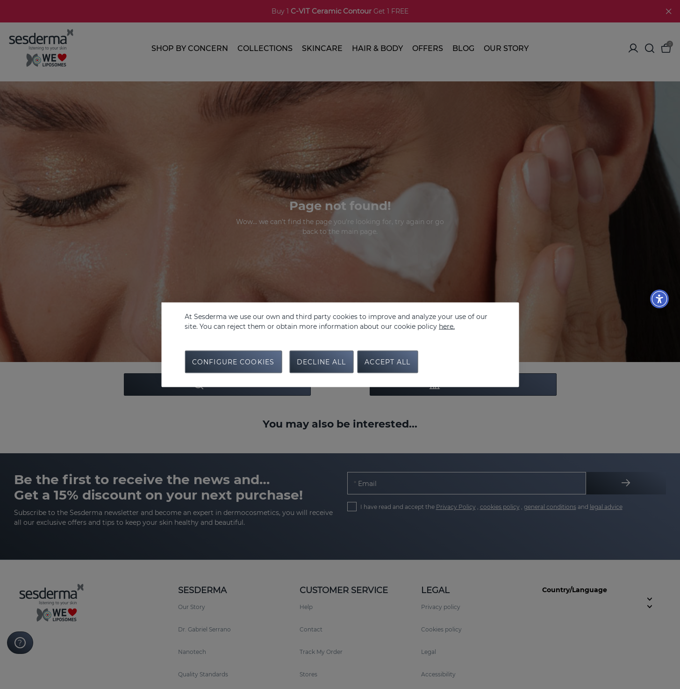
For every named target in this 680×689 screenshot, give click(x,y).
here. (447, 326)
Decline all (321, 361)
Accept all (387, 361)
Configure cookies (233, 361)
